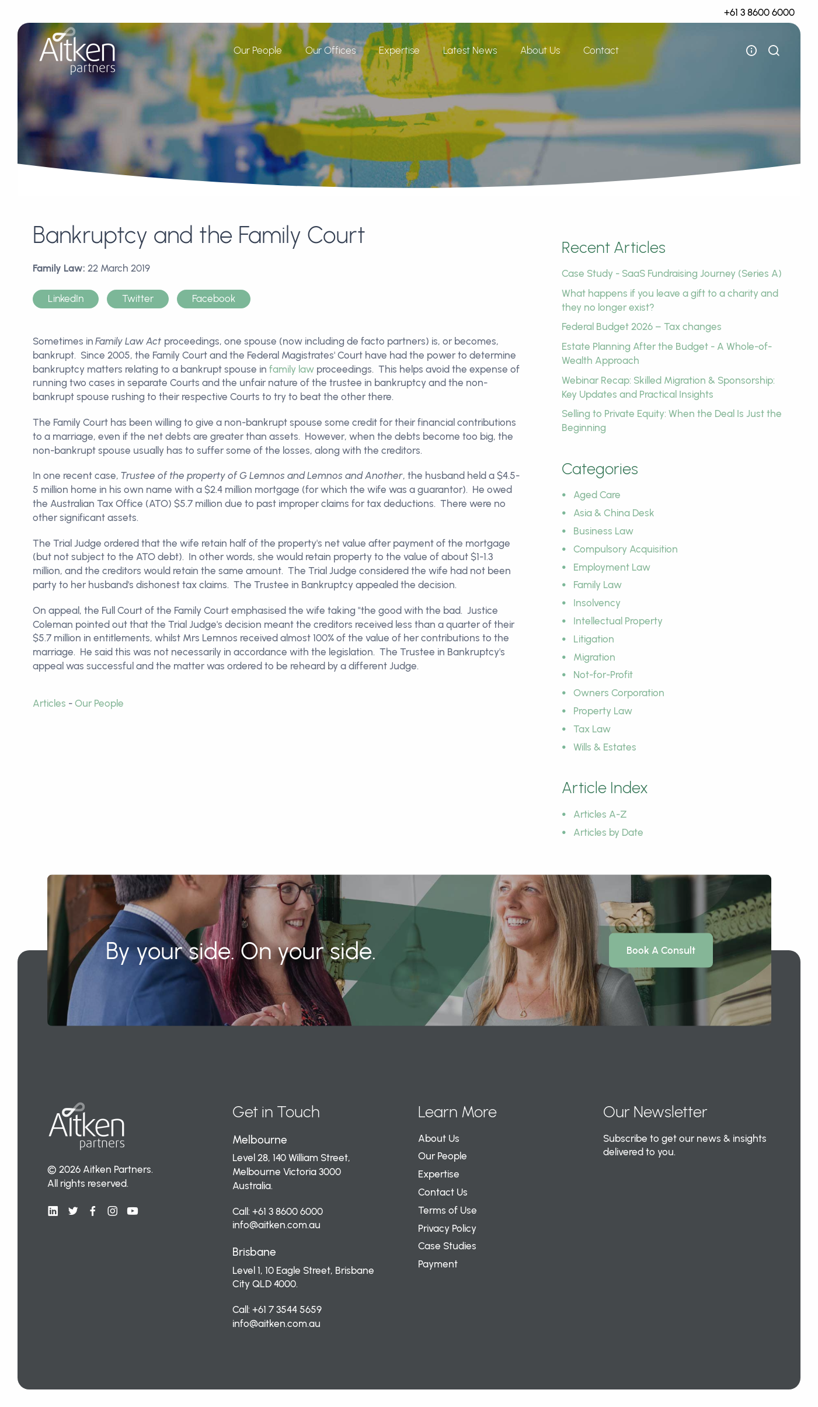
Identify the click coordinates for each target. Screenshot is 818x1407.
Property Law (602, 711)
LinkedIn (65, 298)
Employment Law (611, 567)
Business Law (603, 531)
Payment (438, 1264)
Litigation (593, 639)
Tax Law (592, 729)
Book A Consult (660, 950)
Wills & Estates (604, 747)
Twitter (138, 298)
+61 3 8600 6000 (759, 12)
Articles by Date (608, 832)
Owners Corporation (618, 693)
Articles (49, 703)
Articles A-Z (600, 814)
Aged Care (597, 495)
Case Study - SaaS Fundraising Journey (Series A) (672, 273)
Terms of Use (447, 1210)
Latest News (470, 50)
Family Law (597, 584)
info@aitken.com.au (276, 1225)
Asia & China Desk (614, 513)
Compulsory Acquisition (625, 549)
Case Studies (447, 1246)
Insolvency (597, 603)
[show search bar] (773, 50)
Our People (258, 50)
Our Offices (330, 50)
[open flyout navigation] (751, 50)
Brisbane (254, 1252)
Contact (601, 50)
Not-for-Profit (603, 674)
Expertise (399, 50)
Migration (594, 657)
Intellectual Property (618, 621)
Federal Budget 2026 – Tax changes (642, 326)
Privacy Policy (447, 1228)
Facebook (213, 298)
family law (291, 369)
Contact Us (443, 1192)
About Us (540, 50)
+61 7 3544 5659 (287, 1309)
